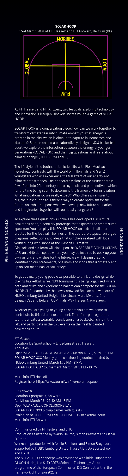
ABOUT (121, 249)
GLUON (20, 462)
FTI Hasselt (38, 376)
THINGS (121, 233)
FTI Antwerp (39, 419)
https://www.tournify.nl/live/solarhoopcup (67, 381)
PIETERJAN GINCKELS (6, 241)
